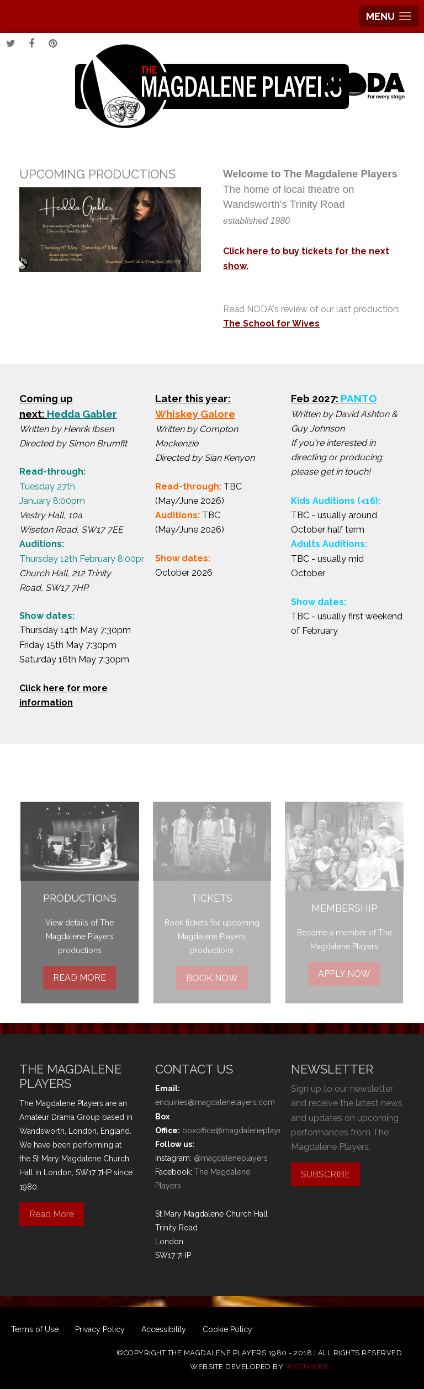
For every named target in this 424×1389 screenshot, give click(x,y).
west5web (306, 1366)
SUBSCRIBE (325, 1174)
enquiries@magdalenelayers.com (215, 1102)
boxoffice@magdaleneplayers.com (245, 1130)
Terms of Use (35, 1329)
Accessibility (163, 1329)
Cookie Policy (227, 1329)
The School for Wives (271, 323)
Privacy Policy (100, 1329)
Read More (51, 1214)
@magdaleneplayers (231, 1158)
